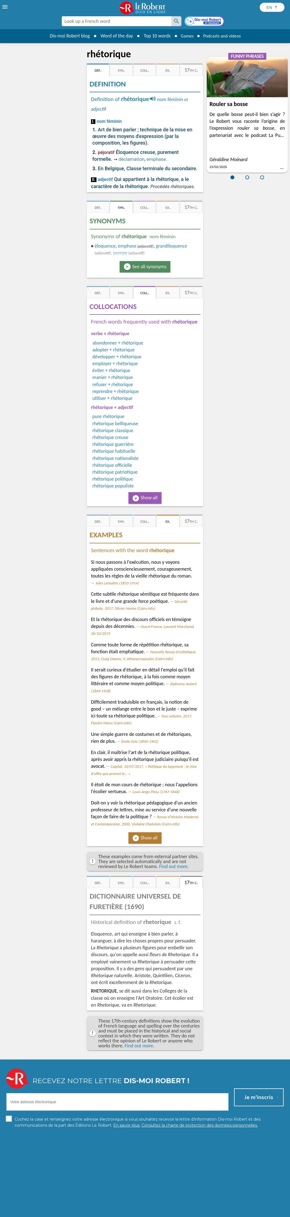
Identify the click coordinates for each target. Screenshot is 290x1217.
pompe (120, 253)
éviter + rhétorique (111, 370)
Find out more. (174, 866)
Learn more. (216, 1203)
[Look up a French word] (176, 21)
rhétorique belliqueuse (115, 424)
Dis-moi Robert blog (67, 36)
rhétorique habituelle (113, 451)
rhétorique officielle (112, 465)
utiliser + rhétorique (112, 398)
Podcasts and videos (223, 36)
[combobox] (116, 21)
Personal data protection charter (73, 1211)
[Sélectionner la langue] (272, 7)
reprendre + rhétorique (115, 391)
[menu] (5, 6)
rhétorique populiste (113, 486)
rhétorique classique (112, 430)
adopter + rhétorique (113, 350)
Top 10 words (154, 36)
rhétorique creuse (110, 437)
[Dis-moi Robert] (204, 22)
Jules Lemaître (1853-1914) (117, 583)
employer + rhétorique (115, 364)
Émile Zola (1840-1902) (139, 741)
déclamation (131, 159)
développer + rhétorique (116, 357)
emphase (156, 159)
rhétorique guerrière (113, 444)
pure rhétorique (108, 416)
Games (185, 36)
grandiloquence (171, 246)
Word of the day (113, 36)
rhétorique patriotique (115, 472)
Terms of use (192, 1211)
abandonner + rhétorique (117, 343)
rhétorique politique (112, 479)
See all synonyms (149, 267)
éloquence (105, 246)
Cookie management (159, 1211)
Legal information (121, 1211)
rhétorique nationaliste (115, 458)
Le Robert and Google (226, 1211)
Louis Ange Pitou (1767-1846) (156, 791)
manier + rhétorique (112, 377)
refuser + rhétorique (112, 384)
